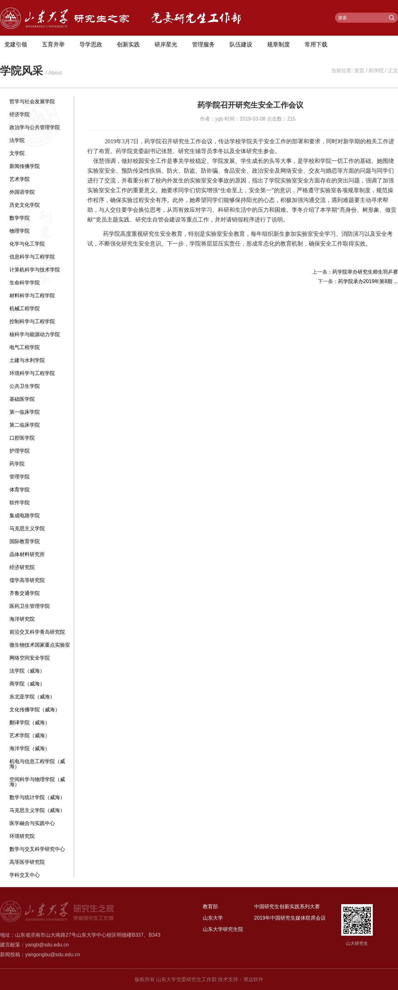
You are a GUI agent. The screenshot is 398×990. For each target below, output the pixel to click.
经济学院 (19, 114)
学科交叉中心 (24, 875)
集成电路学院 (24, 515)
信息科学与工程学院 (32, 256)
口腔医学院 (22, 438)
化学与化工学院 (27, 243)
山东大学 (213, 918)
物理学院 (19, 231)
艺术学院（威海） (29, 735)
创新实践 (128, 44)
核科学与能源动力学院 (34, 334)
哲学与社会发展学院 (32, 101)
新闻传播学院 (24, 166)
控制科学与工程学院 (32, 321)
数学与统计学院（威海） (37, 797)
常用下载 (316, 44)
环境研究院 (22, 836)
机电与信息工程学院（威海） (37, 764)
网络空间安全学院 (29, 658)
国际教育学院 (24, 541)
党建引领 (15, 44)
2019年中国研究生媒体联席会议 (290, 918)
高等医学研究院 (27, 862)
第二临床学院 (24, 425)
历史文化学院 (24, 205)
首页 (359, 70)
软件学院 (19, 502)
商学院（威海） (27, 683)
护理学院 (19, 451)
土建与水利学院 (27, 360)
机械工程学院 (24, 308)
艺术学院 (19, 179)
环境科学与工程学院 (32, 373)
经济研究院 (22, 567)
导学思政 (90, 44)
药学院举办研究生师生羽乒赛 (365, 272)
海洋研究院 (22, 619)
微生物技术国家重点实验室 (39, 645)
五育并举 (53, 44)
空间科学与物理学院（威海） (37, 782)
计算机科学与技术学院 (34, 269)
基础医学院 (22, 399)
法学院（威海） (27, 670)
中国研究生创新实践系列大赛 (287, 906)
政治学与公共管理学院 (34, 127)
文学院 (17, 153)
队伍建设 (241, 44)
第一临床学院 (24, 412)
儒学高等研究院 (27, 580)
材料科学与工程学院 (32, 295)
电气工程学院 (24, 347)
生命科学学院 (24, 282)
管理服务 (203, 44)
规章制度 (278, 44)
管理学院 (19, 476)
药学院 (376, 70)
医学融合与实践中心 (32, 823)
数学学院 (19, 218)
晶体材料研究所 (27, 554)
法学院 (17, 140)
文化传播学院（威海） (34, 709)
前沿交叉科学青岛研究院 (37, 632)
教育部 (210, 906)
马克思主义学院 (27, 528)
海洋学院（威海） (29, 748)
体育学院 (19, 489)
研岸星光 (166, 44)
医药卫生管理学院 (29, 606)
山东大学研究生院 (223, 929)
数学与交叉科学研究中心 (37, 849)
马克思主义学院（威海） (37, 810)
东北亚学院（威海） (32, 696)
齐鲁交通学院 (24, 593)
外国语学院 (22, 192)
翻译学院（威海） (29, 722)
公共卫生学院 (24, 386)
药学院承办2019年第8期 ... (368, 281)
